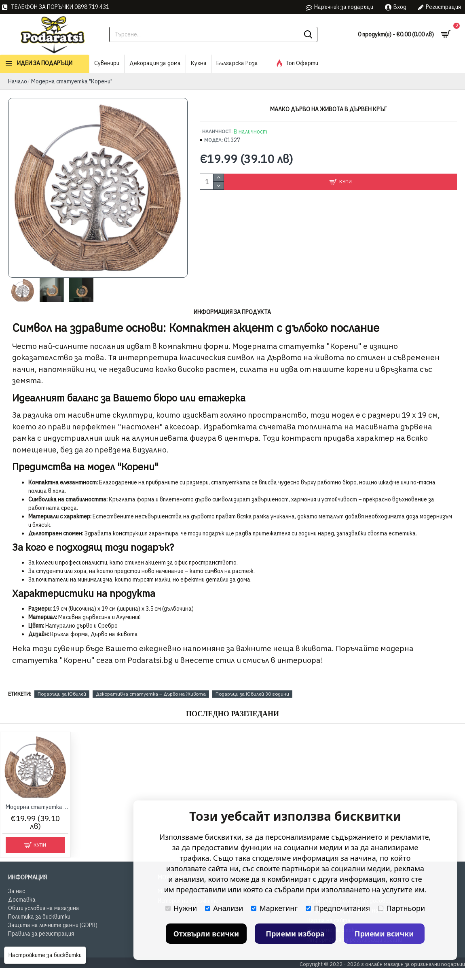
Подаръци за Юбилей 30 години (252, 694)
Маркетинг (274, 908)
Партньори (401, 908)
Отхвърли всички (206, 933)
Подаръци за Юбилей (62, 694)
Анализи (224, 908)
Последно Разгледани (232, 713)
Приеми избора (295, 933)
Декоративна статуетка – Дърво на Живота (151, 694)
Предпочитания (338, 908)
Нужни (181, 908)
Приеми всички (384, 933)
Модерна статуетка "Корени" (37, 807)
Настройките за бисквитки (45, 955)
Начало (17, 81)
